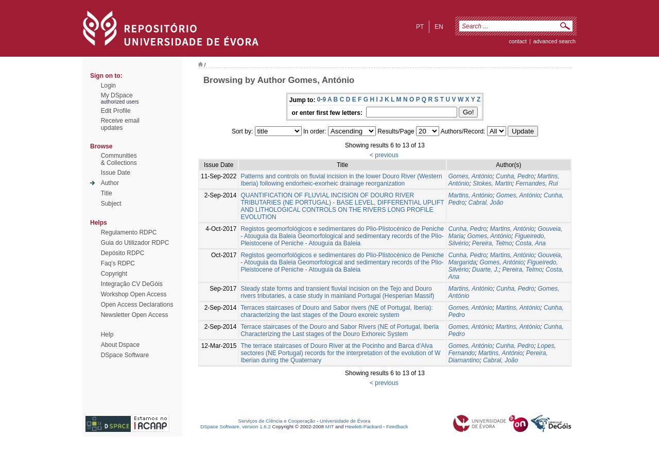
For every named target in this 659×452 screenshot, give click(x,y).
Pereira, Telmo (492, 243)
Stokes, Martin (492, 183)
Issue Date (115, 172)
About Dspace (120, 344)
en (439, 26)
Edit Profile (116, 110)
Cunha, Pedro (515, 176)
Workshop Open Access (134, 294)
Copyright (114, 273)
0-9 (321, 99)
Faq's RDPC (118, 263)
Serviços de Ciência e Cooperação (277, 421)
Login (108, 85)
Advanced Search (554, 41)
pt (420, 26)
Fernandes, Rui (537, 183)
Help (107, 334)
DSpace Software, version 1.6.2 (235, 426)
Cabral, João (485, 202)
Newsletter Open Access (134, 315)
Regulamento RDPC (129, 232)
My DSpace (117, 95)
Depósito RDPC (123, 253)
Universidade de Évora (345, 421)
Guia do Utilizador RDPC (135, 242)
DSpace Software (125, 355)
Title (106, 193)
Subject (111, 203)
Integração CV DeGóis (132, 284)
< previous (384, 155)
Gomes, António (470, 176)
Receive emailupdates (120, 124)
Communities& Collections (119, 159)
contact (518, 41)
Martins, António (470, 195)
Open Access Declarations (137, 304)
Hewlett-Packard (363, 426)
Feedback (397, 426)
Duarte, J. (485, 269)
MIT (329, 426)
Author (110, 183)
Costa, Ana (530, 243)
